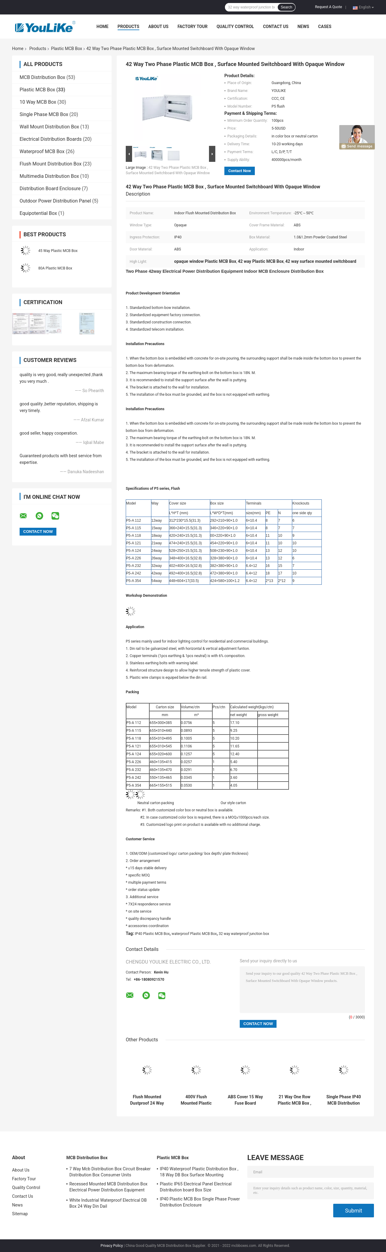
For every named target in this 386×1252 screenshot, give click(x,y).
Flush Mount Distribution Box (50, 164)
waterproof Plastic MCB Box (194, 934)
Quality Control (235, 26)
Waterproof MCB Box (42, 151)
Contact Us (275, 26)
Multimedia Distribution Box (49, 176)
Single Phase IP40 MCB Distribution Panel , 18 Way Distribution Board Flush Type (343, 1100)
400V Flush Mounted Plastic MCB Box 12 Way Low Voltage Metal (196, 1100)
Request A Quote (328, 7)
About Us (158, 26)
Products (128, 26)
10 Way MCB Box (38, 102)
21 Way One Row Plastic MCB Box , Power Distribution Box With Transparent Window (294, 1100)
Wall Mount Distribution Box (49, 127)
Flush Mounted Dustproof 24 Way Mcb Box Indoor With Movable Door (147, 1100)
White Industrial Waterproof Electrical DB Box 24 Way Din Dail (108, 1203)
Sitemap (20, 1213)
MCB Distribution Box (42, 77)
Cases (324, 26)
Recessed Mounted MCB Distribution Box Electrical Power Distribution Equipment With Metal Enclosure (108, 1187)
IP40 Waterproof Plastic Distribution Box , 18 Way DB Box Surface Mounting (199, 1171)
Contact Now (239, 170)
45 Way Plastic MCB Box (58, 251)
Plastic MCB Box (66, 48)
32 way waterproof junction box (244, 934)
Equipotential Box (38, 213)
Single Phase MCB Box (44, 114)
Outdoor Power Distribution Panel (55, 201)
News (303, 26)
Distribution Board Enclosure (50, 188)
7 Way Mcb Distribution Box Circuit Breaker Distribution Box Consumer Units (110, 1171)
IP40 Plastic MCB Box (152, 934)
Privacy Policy (112, 1246)
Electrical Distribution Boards (51, 139)
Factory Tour (193, 26)
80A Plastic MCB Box (55, 268)
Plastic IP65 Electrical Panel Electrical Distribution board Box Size (196, 1186)
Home (102, 26)
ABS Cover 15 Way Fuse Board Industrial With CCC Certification (245, 1100)
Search (286, 7)
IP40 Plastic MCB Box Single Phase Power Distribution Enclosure (200, 1202)
